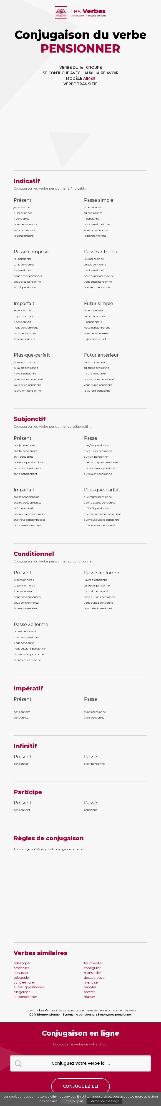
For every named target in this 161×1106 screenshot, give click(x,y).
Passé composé (31, 252)
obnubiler (21, 973)
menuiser (91, 982)
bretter (89, 992)
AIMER (89, 78)
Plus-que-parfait (32, 355)
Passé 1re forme (101, 573)
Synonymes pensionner (115, 1014)
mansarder (92, 973)
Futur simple (98, 303)
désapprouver (95, 978)
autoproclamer (25, 997)
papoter (90, 987)
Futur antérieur (101, 355)
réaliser (89, 997)
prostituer (21, 968)
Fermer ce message (104, 1101)
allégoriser (22, 992)
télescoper (22, 963)
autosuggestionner (29, 987)
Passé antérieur (101, 252)
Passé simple (98, 200)
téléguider (22, 978)
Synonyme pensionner (79, 1014)
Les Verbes (47, 1010)
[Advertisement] (80, 132)
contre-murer (24, 982)
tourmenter (93, 963)
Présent (23, 200)
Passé (90, 438)
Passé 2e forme (31, 624)
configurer (92, 968)
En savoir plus (73, 1101)
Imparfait (24, 303)
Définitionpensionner (45, 1014)
